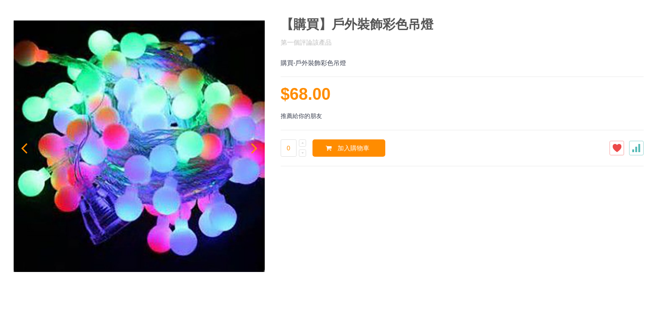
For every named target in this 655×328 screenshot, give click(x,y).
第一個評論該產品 (306, 42)
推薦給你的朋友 (301, 116)
